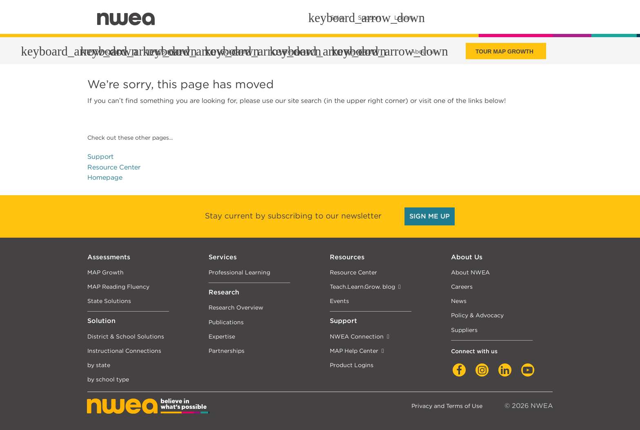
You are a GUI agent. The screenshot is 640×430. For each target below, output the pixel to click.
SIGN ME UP (429, 216)
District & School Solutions (125, 336)
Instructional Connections (124, 350)
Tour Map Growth (504, 51)
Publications (226, 322)
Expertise (222, 336)
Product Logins (351, 364)
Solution (101, 321)
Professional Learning (239, 272)
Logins (403, 17)
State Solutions (109, 300)
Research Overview (236, 307)
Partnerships (226, 350)
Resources (347, 257)
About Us (466, 257)
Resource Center (113, 167)
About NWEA (470, 272)
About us (424, 51)
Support (100, 156)
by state (98, 364)
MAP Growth (105, 272)
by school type (108, 379)
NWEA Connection (357, 336)
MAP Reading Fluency (118, 286)
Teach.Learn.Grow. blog (362, 286)
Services (223, 257)
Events (339, 300)
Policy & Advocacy (477, 315)
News (459, 300)
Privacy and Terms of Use (446, 405)
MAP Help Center (354, 350)
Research (224, 292)
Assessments (108, 257)
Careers (462, 286)
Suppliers (464, 329)
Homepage (104, 177)
